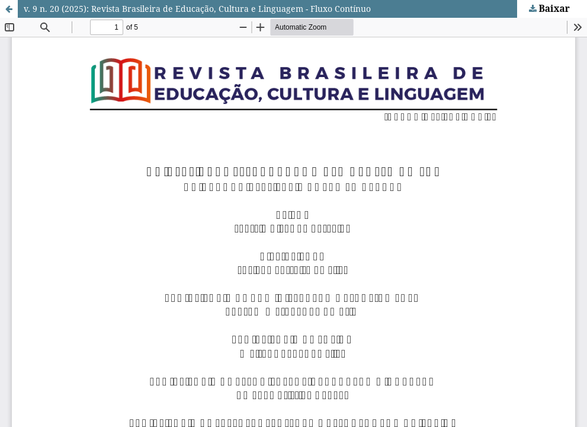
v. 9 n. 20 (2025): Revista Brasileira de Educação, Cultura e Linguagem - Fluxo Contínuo (197, 8)
